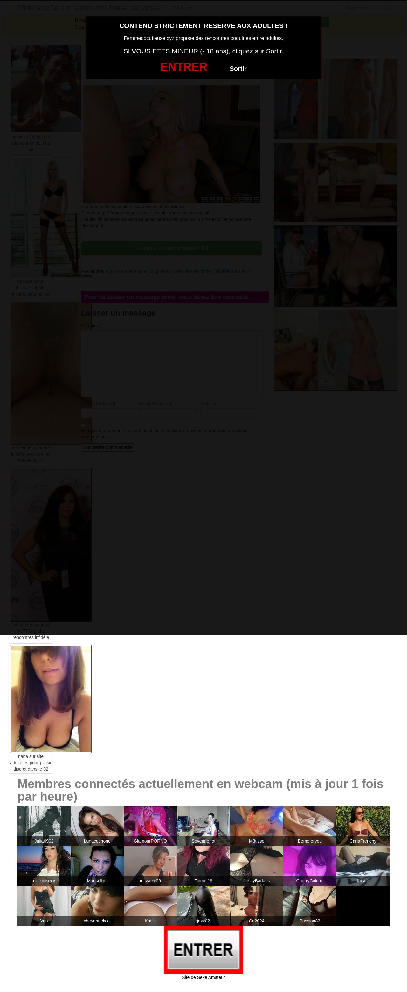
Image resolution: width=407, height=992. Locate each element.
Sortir (238, 68)
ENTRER (183, 66)
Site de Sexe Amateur (203, 977)
